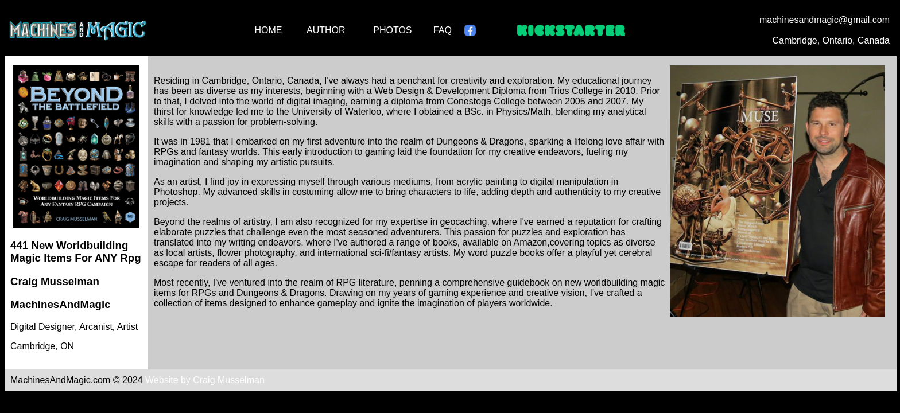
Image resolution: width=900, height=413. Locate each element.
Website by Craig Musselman (205, 380)
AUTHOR (326, 30)
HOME (268, 30)
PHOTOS (392, 30)
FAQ (442, 30)
